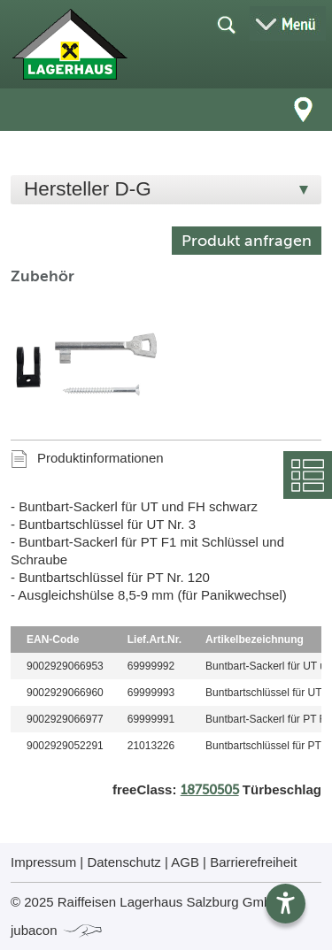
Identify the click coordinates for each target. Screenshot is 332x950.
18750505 (210, 790)
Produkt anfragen (246, 240)
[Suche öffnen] (225, 24)
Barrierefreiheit (253, 862)
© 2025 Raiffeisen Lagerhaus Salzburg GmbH (146, 901)
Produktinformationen (100, 457)
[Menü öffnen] (288, 23)
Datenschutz (123, 862)
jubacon (57, 930)
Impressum (43, 862)
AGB (185, 862)
